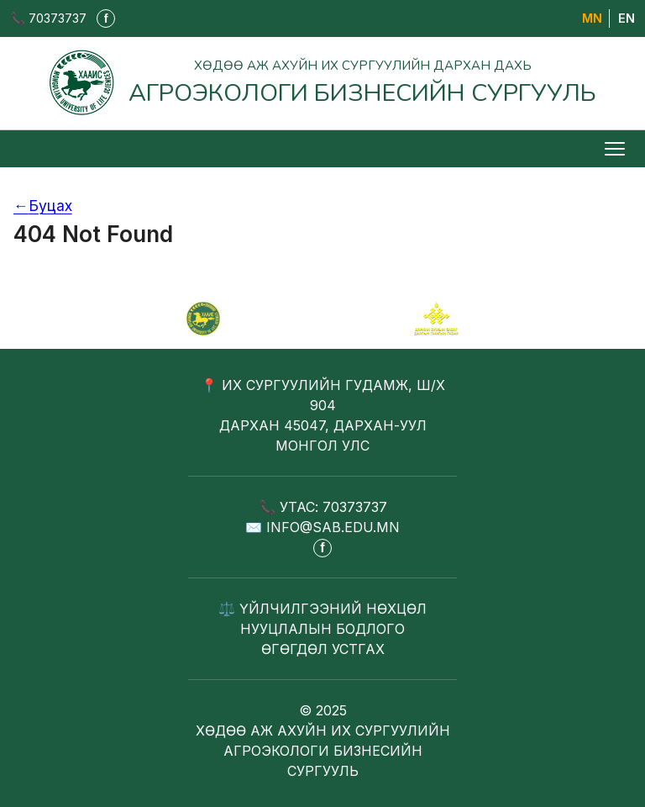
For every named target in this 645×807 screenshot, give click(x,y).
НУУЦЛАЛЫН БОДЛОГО (322, 628)
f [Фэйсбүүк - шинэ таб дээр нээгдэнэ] (106, 18)
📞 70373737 (48, 18)
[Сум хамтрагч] (436, 318)
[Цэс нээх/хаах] (616, 148)
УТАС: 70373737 (333, 506)
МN (592, 18)
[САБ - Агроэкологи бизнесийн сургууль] (203, 318)
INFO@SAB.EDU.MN (333, 527)
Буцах (42, 205)
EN (626, 18)
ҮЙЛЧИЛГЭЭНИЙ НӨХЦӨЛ (333, 608)
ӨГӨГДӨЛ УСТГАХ (323, 649)
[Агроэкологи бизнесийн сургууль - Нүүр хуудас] (322, 83)
